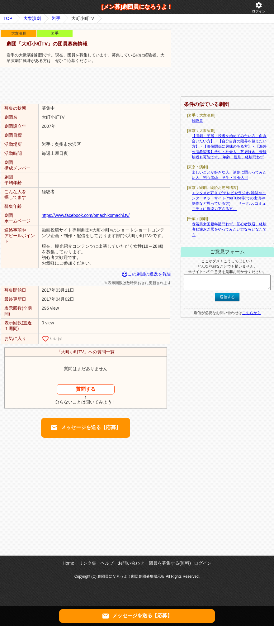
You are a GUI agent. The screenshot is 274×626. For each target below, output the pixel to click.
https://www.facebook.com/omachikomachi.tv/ (86, 215)
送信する (227, 297)
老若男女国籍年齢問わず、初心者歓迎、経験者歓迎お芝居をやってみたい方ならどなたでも (229, 229)
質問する (86, 389)
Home (68, 563)
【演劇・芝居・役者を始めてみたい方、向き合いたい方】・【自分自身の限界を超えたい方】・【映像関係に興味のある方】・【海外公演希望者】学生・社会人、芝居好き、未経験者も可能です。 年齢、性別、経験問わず (229, 146)
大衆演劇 (32, 18)
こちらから (251, 313)
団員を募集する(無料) (170, 563)
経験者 (197, 120)
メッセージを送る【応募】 (85, 428)
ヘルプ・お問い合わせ (122, 563)
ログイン (259, 7)
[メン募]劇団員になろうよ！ (137, 7)
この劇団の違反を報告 (146, 273)
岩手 (56, 18)
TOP (7, 18)
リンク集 (87, 563)
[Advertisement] (85, 85)
